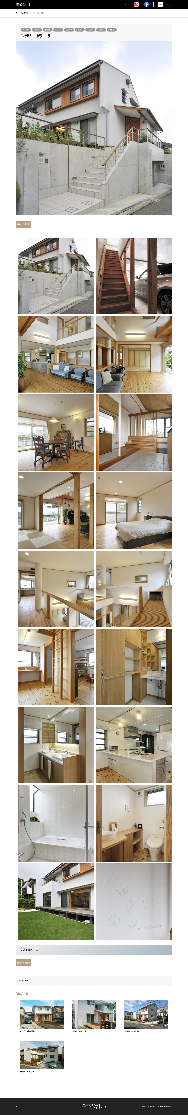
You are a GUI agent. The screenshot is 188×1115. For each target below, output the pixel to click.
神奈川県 (25, 981)
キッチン (58, 30)
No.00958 (26, 30)
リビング (69, 30)
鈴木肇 (36, 30)
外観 (101, 30)
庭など (111, 30)
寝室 (79, 30)
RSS (16, 1106)
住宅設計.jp (94, 1106)
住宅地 (47, 30)
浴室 (90, 30)
